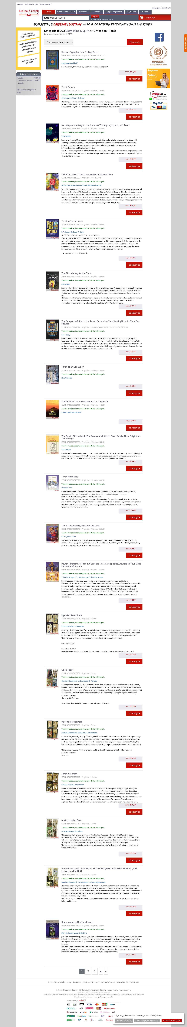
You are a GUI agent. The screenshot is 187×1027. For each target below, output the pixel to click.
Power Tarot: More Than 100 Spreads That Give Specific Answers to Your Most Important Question (101, 565)
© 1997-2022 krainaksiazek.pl (59, 982)
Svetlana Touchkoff (69, 63)
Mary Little (78, 933)
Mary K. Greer (67, 933)
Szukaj (48, 12)
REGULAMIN (88, 982)
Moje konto (131, 12)
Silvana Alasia (67, 626)
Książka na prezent (114, 12)
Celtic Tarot (67, 669)
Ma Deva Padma (94, 185)
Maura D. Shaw (78, 98)
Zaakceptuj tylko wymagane (147, 1020)
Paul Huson (66, 449)
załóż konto (166, 8)
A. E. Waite (65, 284)
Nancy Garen (66, 488)
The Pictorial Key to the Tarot (76, 273)
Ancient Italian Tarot (71, 820)
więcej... (21, 83)
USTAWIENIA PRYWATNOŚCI (128, 982)
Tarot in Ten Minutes (72, 221)
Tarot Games (68, 87)
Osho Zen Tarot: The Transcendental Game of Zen (87, 174)
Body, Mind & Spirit (77, 31)
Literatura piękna (25, 80)
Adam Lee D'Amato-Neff (71, 412)
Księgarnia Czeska (70, 990)
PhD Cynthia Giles (68, 536)
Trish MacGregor (96, 577)
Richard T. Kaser (77, 232)
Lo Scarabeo (79, 626)
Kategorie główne (29, 74)
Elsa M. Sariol (66, 378)
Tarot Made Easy (69, 476)
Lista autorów (125, 990)
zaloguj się (156, 8)
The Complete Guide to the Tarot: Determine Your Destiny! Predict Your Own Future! (100, 322)
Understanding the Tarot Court (77, 922)
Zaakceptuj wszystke (171, 1020)
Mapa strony (113, 990)
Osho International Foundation (74, 185)
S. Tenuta (93, 681)
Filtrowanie (134, 42)
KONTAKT (77, 982)
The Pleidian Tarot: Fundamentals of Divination (85, 401)
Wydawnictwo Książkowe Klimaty (92, 990)
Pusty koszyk (150, 18)
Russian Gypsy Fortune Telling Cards (79, 52)
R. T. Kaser (65, 232)
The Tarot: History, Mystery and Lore (80, 525)
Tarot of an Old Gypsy (72, 366)
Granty (97, 12)
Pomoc (145, 12)
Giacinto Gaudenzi (69, 681)
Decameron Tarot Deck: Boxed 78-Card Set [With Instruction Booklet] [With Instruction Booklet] (99, 869)
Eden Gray (65, 335)
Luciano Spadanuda (97, 882)
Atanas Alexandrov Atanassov (73, 733)
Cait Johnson (66, 98)
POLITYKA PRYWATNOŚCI (105, 982)
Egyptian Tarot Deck (71, 615)
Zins (85, 933)
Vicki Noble (66, 136)
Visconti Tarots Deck (71, 721)
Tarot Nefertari (69, 773)
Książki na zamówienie (66, 12)
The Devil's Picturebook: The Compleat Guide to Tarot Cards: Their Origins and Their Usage (101, 437)
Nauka (20, 78)
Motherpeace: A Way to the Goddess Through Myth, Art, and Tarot (95, 125)
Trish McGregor (68, 577)
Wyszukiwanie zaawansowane (102, 19)
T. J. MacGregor (81, 577)
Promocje (83, 12)
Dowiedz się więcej (124, 1020)
